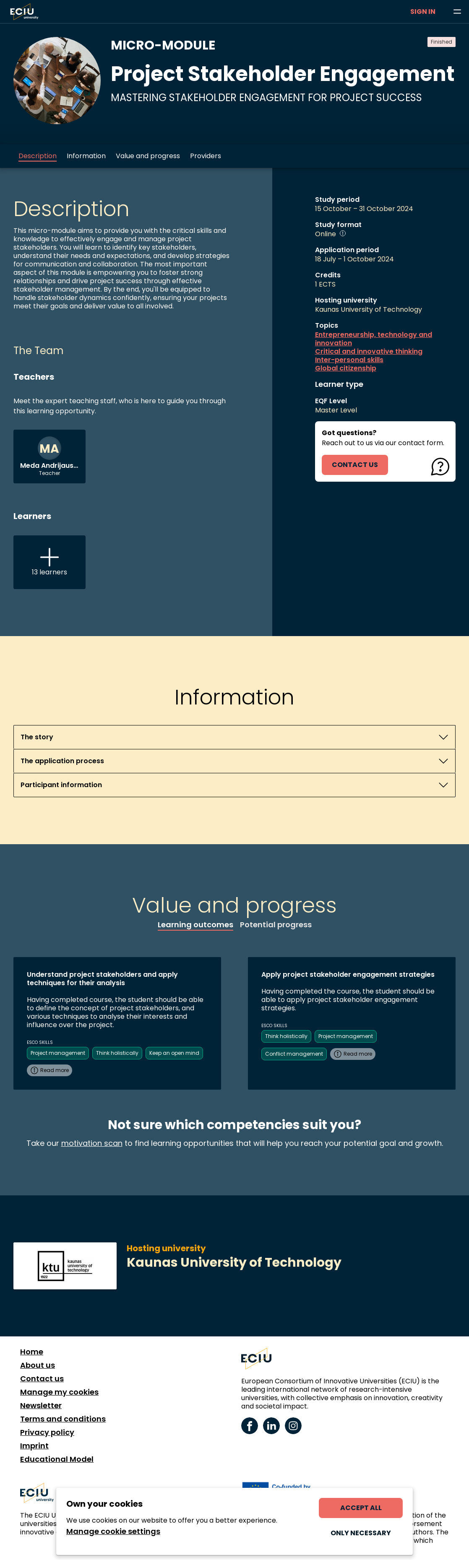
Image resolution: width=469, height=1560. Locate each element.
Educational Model (57, 1459)
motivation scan (91, 1143)
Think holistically (117, 1053)
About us (37, 1365)
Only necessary (361, 1533)
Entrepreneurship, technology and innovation (373, 339)
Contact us (42, 1379)
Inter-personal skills (349, 360)
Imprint (34, 1446)
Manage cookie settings (113, 1531)
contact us (355, 465)
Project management (58, 1053)
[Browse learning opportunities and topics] (457, 12)
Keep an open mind (174, 1053)
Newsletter (41, 1406)
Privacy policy (47, 1432)
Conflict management (294, 1053)
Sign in (422, 11)
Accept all (361, 1508)
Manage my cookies (59, 1392)
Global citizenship (345, 368)
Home (31, 1352)
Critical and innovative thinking (368, 351)
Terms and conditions (63, 1419)
